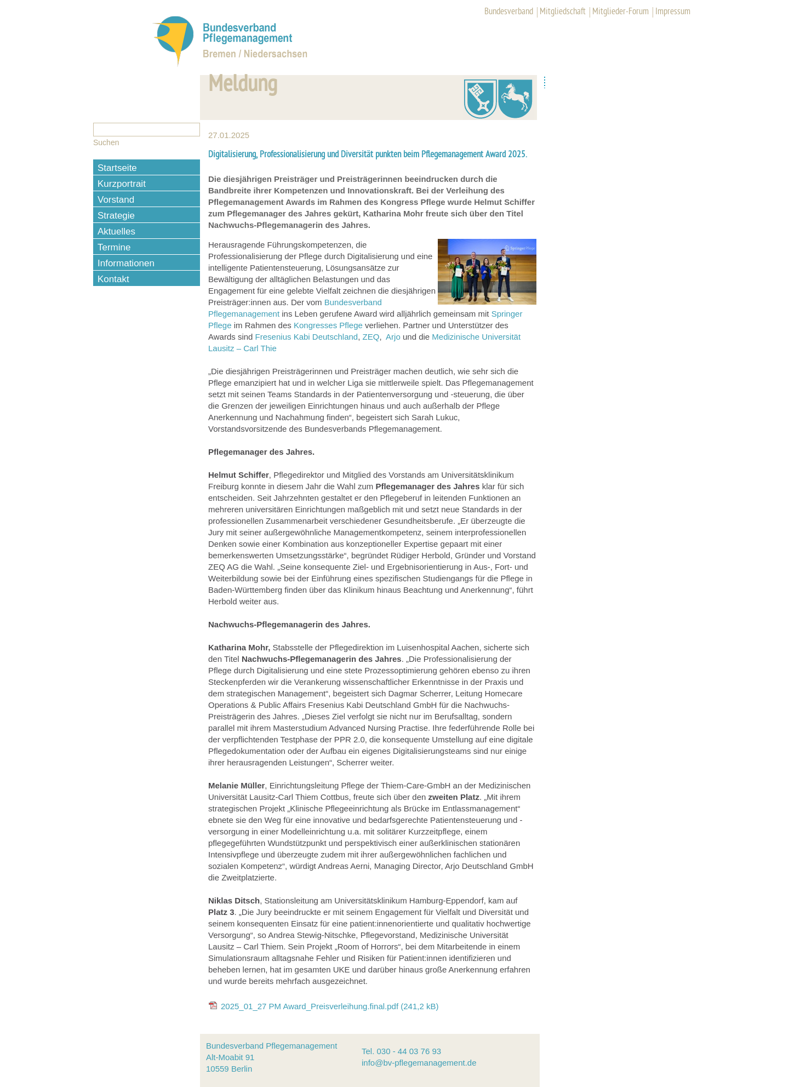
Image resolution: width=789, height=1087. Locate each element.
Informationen (126, 263)
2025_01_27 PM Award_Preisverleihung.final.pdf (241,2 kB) (329, 1006)
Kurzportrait (122, 184)
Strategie (116, 215)
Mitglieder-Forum (620, 12)
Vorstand (116, 199)
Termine (114, 247)
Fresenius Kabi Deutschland (306, 336)
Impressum (672, 12)
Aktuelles (116, 231)
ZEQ (371, 336)
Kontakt (113, 279)
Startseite (117, 168)
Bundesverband (508, 12)
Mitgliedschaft (563, 12)
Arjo (393, 336)
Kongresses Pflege (328, 325)
